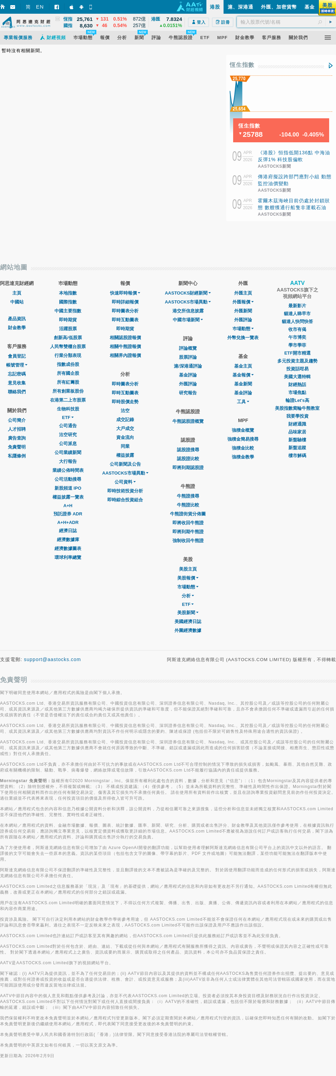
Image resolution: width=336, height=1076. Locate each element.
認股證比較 (188, 458)
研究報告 (188, 392)
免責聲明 (17, 447)
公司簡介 (17, 420)
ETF (68, 417)
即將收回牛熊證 (188, 522)
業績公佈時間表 (68, 470)
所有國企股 (68, 373)
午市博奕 (297, 337)
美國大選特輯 (297, 376)
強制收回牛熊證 (188, 540)
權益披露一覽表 (68, 497)
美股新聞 (188, 612)
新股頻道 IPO (68, 488)
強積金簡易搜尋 (243, 439)
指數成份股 (68, 364)
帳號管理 (16, 365)
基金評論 (188, 375)
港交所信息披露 (188, 310)
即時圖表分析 (125, 310)
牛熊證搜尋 (188, 496)
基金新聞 (243, 383)
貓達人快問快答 (297, 321)
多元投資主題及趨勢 (297, 360)
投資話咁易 (297, 368)
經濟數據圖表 (68, 548)
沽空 (125, 410)
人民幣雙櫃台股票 (68, 346)
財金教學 (17, 327)
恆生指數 (242, 65)
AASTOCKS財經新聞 (188, 293)
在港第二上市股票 (68, 400)
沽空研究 (68, 434)
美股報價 (188, 578)
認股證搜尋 (188, 449)
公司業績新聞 (68, 452)
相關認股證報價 (125, 337)
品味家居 (297, 431)
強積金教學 (243, 456)
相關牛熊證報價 (125, 346)
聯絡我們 (17, 391)
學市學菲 (297, 345)
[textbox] (286, 21)
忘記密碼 (17, 373)
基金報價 (243, 375)
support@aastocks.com (52, 659)
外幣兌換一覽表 (243, 337)
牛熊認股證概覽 (188, 421)
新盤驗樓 (297, 439)
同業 (125, 446)
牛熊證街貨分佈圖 (188, 513)
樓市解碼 (297, 455)
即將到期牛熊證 (188, 531)
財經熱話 (297, 384)
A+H (67, 505)
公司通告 (68, 425)
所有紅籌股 (68, 382)
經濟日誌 (68, 530)
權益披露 (125, 455)
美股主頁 (188, 569)
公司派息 (68, 443)
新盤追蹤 (297, 447)
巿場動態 (243, 328)
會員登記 (17, 356)
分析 (188, 595)
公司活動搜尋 (68, 479)
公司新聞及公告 (125, 464)
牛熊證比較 (188, 504)
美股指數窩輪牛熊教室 (297, 408)
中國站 (17, 301)
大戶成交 (125, 428)
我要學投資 (297, 416)
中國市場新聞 (188, 319)
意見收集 (17, 382)
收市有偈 (297, 329)
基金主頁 (243, 366)
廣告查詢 (17, 438)
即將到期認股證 (188, 467)
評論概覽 (188, 348)
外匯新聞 (243, 310)
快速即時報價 (125, 293)
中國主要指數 (68, 310)
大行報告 (68, 461)
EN (40, 7)
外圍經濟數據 (188, 630)
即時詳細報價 (125, 301)
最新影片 (297, 305)
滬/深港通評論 (188, 366)
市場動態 (188, 586)
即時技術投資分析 (125, 490)
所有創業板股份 (68, 391)
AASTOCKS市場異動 (125, 473)
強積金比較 (243, 448)
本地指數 (68, 293)
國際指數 (68, 301)
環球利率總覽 (68, 557)
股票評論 (188, 357)
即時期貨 (68, 319)
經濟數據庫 (68, 539)
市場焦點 (297, 392)
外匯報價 (243, 301)
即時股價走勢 (125, 401)
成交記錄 (125, 419)
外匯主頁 (243, 293)
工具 (243, 401)
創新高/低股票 (68, 337)
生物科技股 (68, 408)
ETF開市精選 (297, 353)
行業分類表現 (68, 355)
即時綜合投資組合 (125, 499)
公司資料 (125, 482)
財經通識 (297, 424)
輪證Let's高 (297, 400)
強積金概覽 (243, 430)
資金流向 (125, 437)
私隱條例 (17, 455)
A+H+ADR (68, 522)
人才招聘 (17, 429)
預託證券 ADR (67, 513)
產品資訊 (17, 318)
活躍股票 (68, 328)
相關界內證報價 (125, 355)
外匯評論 (188, 383)
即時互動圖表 (125, 319)
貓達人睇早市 (297, 313)
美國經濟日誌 (188, 621)
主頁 (16, 293)
